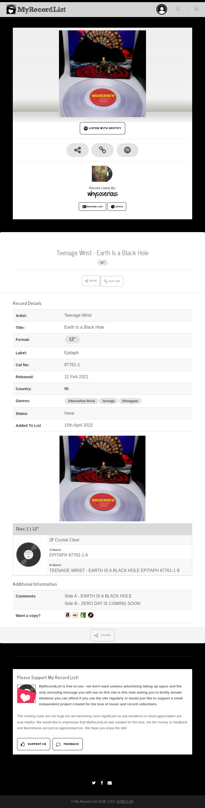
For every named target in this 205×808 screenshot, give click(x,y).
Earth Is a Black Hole (123, 252)
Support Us (33, 744)
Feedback (67, 744)
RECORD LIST (92, 207)
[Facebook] (102, 783)
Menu (196, 9)
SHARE (102, 635)
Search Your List (178, 9)
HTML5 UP (125, 801)
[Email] (110, 783)
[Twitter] (94, 783)
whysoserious (103, 193)
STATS (117, 207)
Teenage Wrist (74, 252)
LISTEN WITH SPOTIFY (102, 128)
